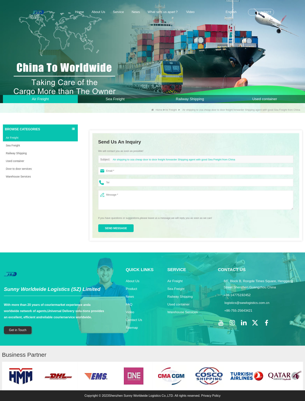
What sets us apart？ (163, 12)
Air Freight (171, 109)
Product (131, 289)
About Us (98, 12)
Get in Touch (17, 330)
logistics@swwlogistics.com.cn (246, 303)
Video (190, 12)
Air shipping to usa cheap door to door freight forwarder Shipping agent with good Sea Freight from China (172, 159)
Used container (15, 161)
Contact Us (134, 320)
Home (79, 12)
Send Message (116, 228)
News (136, 12)
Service (118, 12)
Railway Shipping (16, 153)
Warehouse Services (18, 176)
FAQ (129, 304)
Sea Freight (13, 145)
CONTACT (264, 12)
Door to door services (19, 168)
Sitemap (132, 328)
